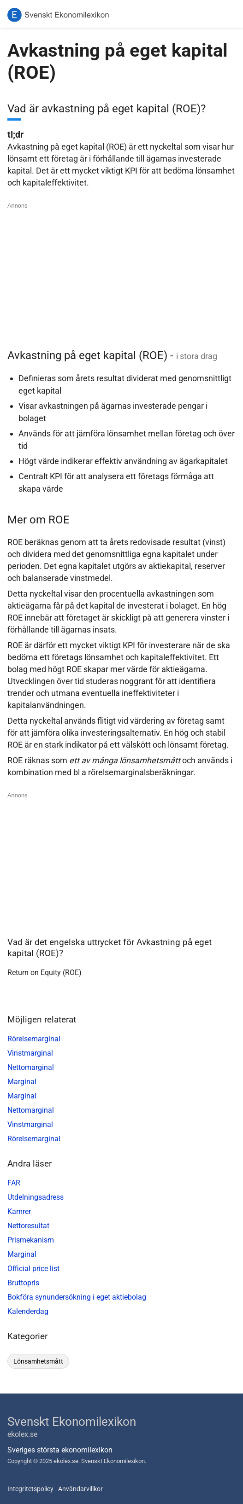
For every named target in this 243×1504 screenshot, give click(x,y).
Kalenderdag (27, 1311)
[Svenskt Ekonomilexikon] (58, 15)
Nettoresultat (28, 1225)
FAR (13, 1183)
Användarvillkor (80, 1488)
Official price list (33, 1268)
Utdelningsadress (35, 1197)
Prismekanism (30, 1240)
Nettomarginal (30, 1067)
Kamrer (19, 1211)
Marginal (21, 1081)
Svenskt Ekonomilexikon (71, 1422)
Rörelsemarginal (33, 1038)
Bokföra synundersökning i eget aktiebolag (76, 1297)
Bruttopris (23, 1282)
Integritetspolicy (30, 1488)
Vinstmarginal (30, 1053)
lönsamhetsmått (38, 1361)
